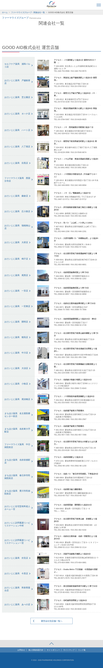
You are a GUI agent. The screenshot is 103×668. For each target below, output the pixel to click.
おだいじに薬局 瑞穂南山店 (17, 226)
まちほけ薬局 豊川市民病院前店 (17, 492)
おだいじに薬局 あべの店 (17, 604)
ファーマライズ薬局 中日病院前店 (17, 445)
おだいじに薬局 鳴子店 (16, 259)
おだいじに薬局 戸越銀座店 (17, 81)
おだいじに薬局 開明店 (16, 322)
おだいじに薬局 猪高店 (16, 337)
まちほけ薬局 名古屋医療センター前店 (17, 414)
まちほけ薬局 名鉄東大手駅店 (17, 430)
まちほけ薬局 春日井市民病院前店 (17, 476)
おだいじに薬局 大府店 (16, 242)
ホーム (5, 12)
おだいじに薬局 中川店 (16, 353)
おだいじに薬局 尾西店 (16, 275)
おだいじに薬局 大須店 (16, 368)
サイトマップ (69, 650)
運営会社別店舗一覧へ (51, 621)
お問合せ (21, 650)
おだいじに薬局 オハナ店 (17, 114)
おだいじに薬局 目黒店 (16, 163)
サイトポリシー (53, 650)
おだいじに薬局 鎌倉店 (16, 196)
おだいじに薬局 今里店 (16, 573)
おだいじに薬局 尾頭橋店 (17, 399)
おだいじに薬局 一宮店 (16, 291)
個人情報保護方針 (35, 650)
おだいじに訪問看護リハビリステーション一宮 (17, 541)
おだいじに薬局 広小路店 (17, 211)
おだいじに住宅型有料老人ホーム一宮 (17, 507)
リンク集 (82, 650)
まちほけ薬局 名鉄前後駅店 (17, 461)
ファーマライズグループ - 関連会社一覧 (28, 12)
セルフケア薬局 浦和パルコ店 (17, 65)
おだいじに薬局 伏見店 (16, 558)
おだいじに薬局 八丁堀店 (17, 146)
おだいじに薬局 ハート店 (17, 130)
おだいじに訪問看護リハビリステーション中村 (17, 524)
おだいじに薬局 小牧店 (16, 384)
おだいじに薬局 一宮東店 (17, 306)
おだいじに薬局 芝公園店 (17, 97)
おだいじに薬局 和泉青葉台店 (17, 589)
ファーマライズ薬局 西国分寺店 (17, 179)
